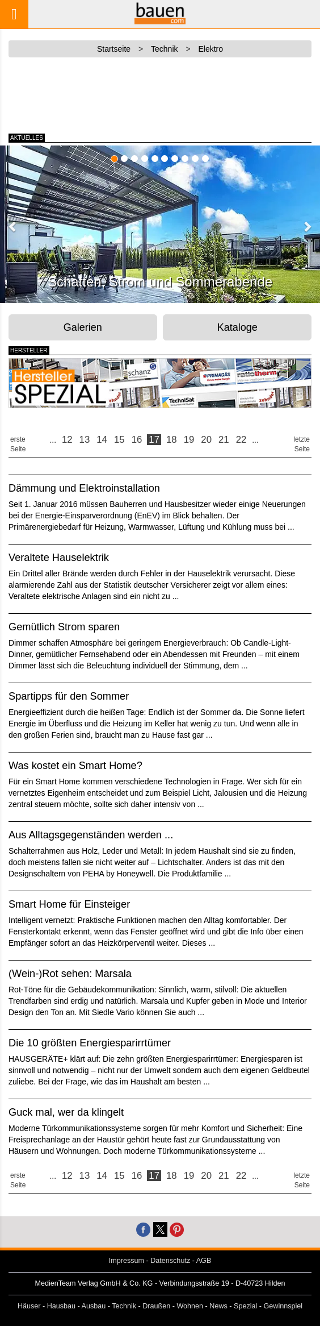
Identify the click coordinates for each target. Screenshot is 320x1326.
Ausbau (94, 1306)
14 (101, 439)
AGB (204, 1261)
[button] (13, 226)
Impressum (126, 1261)
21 (223, 439)
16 (137, 439)
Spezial (245, 1306)
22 (241, 439)
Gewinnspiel (283, 1306)
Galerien (83, 327)
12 (67, 439)
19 (189, 439)
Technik (124, 1306)
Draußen (156, 1306)
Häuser (29, 1306)
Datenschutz (170, 1261)
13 (84, 439)
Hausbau (61, 1306)
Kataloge (237, 327)
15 (119, 439)
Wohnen (189, 1306)
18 (171, 439)
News (218, 1306)
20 (206, 439)
